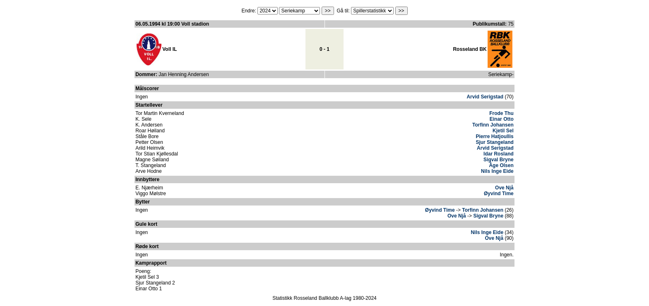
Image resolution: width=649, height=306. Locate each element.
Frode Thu (501, 113)
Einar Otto (502, 119)
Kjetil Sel (503, 131)
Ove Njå (504, 188)
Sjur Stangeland (494, 142)
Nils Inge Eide (497, 171)
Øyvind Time (499, 193)
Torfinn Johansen (493, 125)
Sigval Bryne (498, 160)
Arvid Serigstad (484, 97)
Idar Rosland (498, 154)
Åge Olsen (501, 165)
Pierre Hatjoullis (494, 136)
